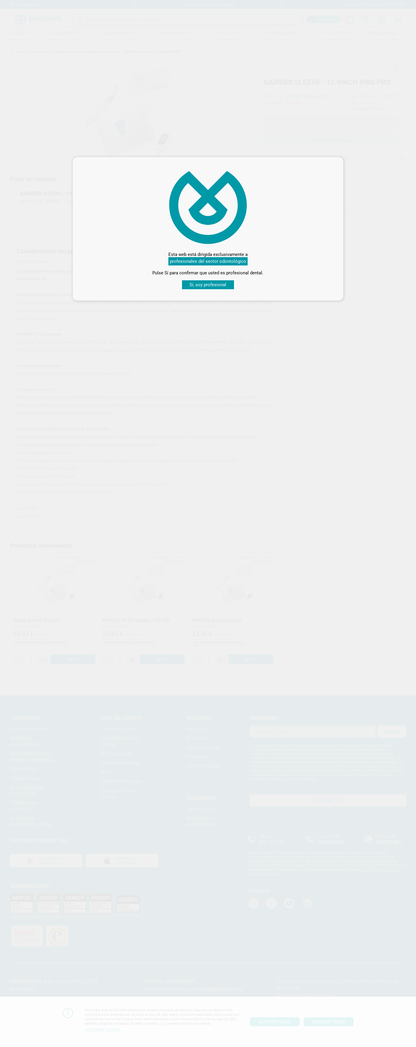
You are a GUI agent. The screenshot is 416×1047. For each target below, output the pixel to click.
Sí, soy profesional (207, 284)
